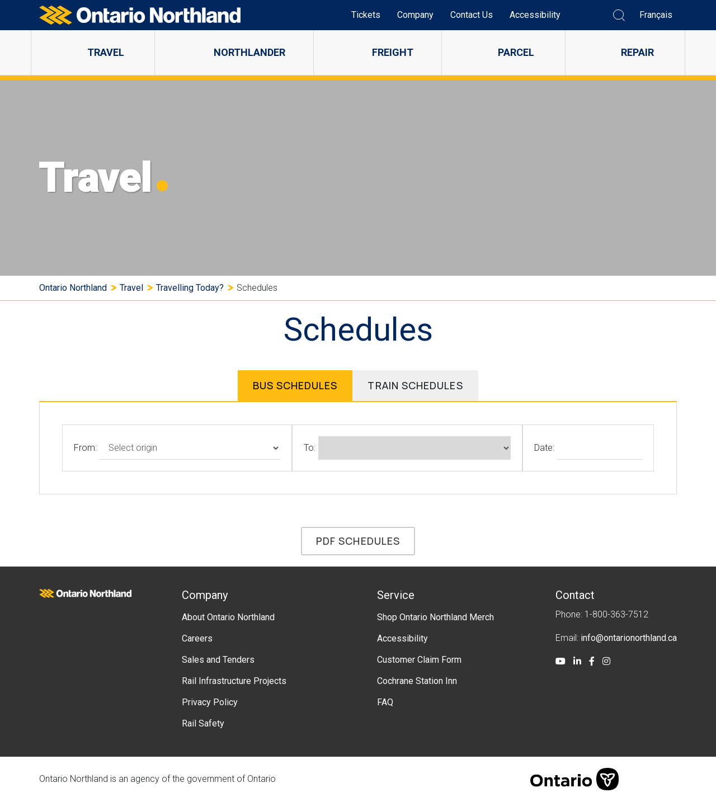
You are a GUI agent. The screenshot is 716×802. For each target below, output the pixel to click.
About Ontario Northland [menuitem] (228, 617)
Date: (544, 447)
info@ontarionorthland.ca (629, 638)
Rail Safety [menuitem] (203, 723)
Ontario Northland (73, 287)
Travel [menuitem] (105, 52)
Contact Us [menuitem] (471, 15)
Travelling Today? (190, 287)
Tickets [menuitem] (365, 15)
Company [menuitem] (415, 15)
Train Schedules (415, 385)
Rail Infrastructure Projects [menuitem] (234, 681)
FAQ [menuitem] (385, 702)
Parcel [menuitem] (516, 52)
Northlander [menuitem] (249, 52)
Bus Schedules (295, 385)
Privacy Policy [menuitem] (210, 702)
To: (309, 447)
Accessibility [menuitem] (535, 15)
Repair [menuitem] (637, 52)
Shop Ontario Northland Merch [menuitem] (435, 617)
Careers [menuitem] (197, 638)
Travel (131, 287)
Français (655, 15)
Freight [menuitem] (392, 52)
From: (85, 447)
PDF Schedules (358, 541)
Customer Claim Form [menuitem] (419, 659)
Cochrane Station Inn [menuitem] (417, 681)
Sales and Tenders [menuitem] (218, 659)
